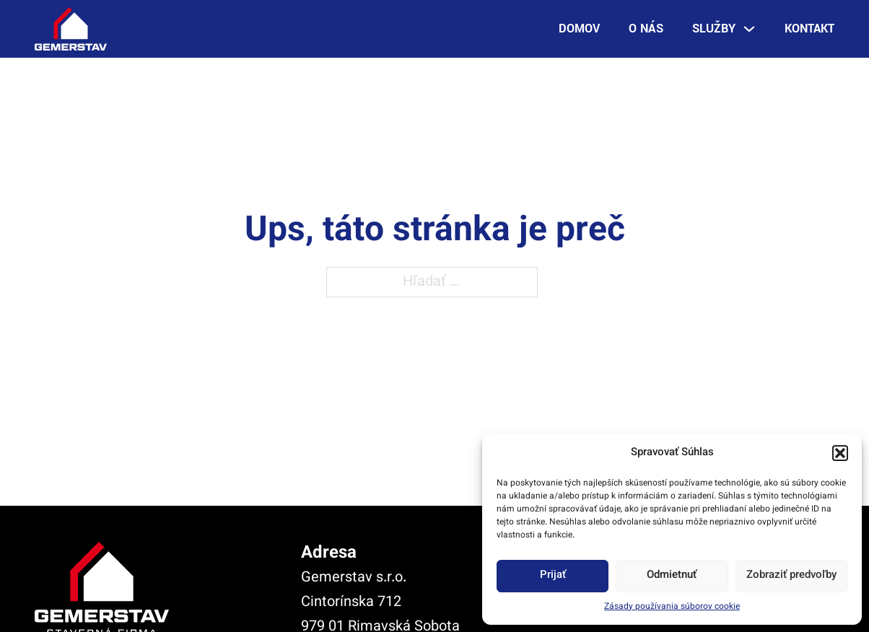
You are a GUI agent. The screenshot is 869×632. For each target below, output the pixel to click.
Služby (713, 28)
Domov (579, 28)
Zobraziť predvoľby (791, 575)
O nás (646, 28)
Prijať (553, 575)
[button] (840, 453)
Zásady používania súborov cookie (672, 606)
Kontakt (809, 28)
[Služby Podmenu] (749, 28)
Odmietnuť (671, 575)
